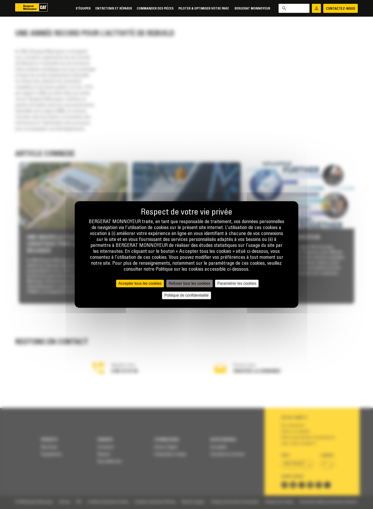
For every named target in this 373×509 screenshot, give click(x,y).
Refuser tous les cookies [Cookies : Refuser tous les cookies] (189, 283)
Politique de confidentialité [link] (186, 295)
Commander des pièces (155, 8)
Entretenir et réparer (113, 8)
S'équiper (83, 8)
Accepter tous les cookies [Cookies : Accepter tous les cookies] (140, 283)
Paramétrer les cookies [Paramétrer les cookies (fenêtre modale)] (236, 283)
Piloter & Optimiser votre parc (204, 8)
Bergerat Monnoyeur (252, 8)
